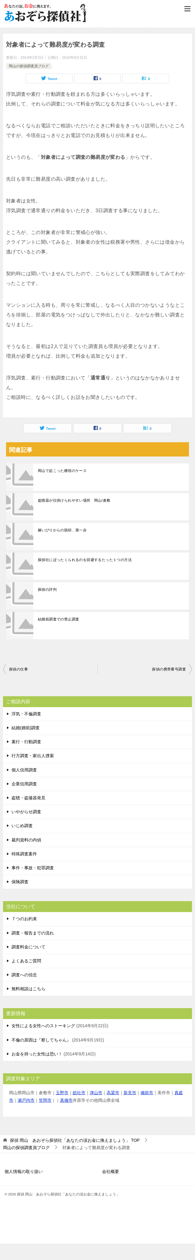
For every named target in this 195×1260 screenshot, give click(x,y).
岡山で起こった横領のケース (62, 487)
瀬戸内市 (26, 1116)
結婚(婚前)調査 (26, 744)
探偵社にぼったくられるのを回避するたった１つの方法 (85, 576)
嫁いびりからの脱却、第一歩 (62, 546)
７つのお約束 (24, 935)
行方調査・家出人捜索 (33, 772)
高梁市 (113, 1109)
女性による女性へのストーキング (43, 1042)
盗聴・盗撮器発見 (28, 814)
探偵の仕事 (18, 685)
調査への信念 (24, 991)
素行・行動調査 (26, 758)
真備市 (66, 1116)
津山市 (96, 1109)
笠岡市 (45, 1116)
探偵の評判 (47, 606)
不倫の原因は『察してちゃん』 (41, 1056)
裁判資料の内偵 (26, 856)
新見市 (130, 1109)
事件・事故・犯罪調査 (33, 884)
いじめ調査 (22, 842)
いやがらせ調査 (26, 828)
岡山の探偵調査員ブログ (29, 82)
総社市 (79, 1109)
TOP (75, 1156)
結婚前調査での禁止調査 (58, 635)
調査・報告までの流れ (33, 949)
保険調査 (20, 898)
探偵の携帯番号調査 (169, 685)
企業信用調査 (24, 800)
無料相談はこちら (28, 1005)
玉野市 (62, 1109)
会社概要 (110, 1187)
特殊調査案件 (24, 870)
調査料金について (28, 963)
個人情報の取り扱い (24, 1187)
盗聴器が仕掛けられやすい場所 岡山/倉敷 (74, 517)
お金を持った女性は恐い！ (37, 1070)
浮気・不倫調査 (26, 730)
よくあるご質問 (26, 977)
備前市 (146, 1109)
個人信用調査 (24, 786)
